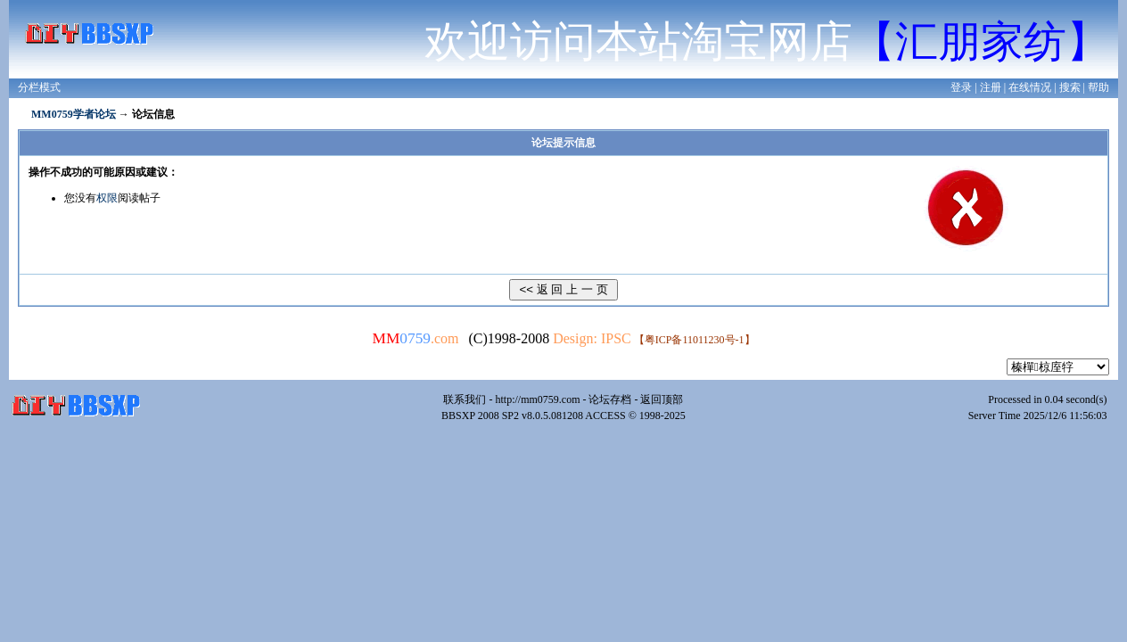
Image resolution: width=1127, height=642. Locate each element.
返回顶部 (661, 399)
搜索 (1070, 87)
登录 (961, 87)
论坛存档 (609, 399)
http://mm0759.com (537, 399)
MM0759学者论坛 (73, 114)
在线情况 (1029, 87)
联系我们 (464, 399)
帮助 (1098, 87)
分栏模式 (39, 87)
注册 (990, 87)
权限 (107, 198)
